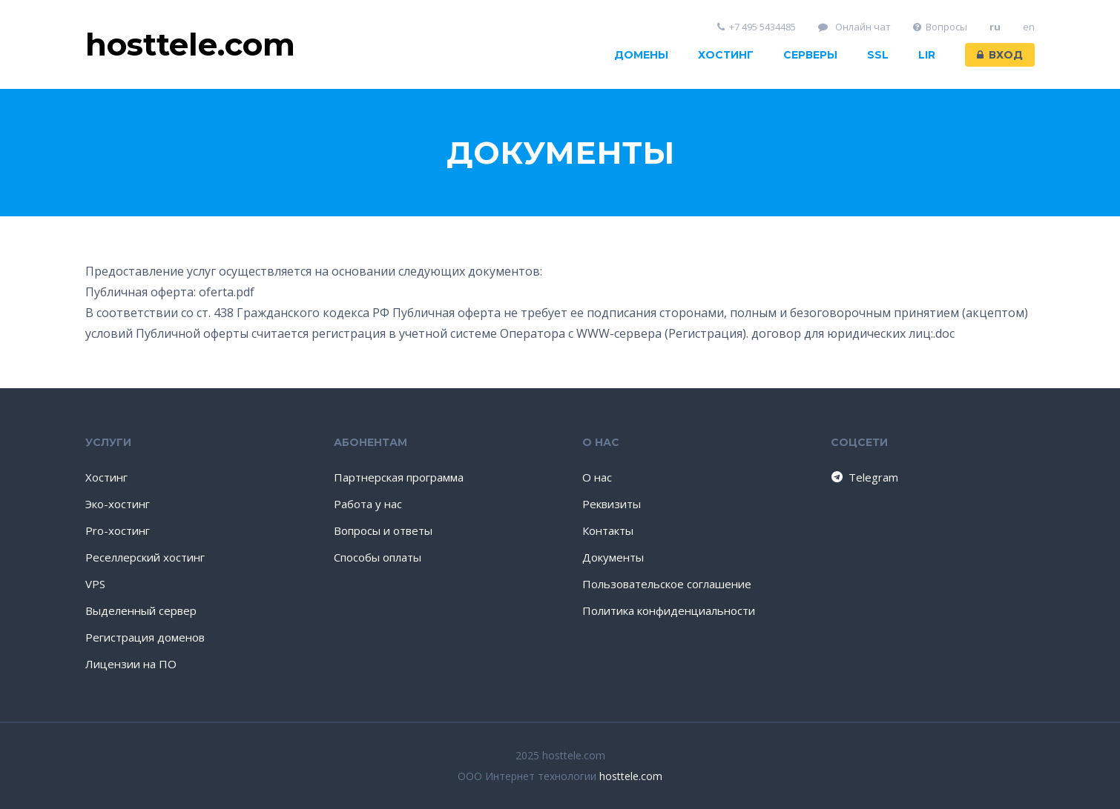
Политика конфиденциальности (668, 610)
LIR (926, 54)
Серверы (810, 54)
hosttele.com (630, 776)
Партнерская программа (399, 477)
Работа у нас (368, 503)
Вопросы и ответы (383, 530)
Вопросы (940, 27)
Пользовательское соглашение (666, 583)
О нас (597, 477)
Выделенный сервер (141, 610)
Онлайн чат (854, 27)
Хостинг (726, 54)
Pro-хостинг (117, 530)
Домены (641, 54)
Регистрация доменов (145, 637)
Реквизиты (611, 503)
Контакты (607, 530)
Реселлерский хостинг (145, 557)
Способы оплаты (377, 557)
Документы (613, 557)
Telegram (863, 477)
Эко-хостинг (117, 503)
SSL (878, 54)
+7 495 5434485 (757, 27)
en (1029, 27)
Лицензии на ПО (131, 663)
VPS (95, 583)
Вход (1000, 54)
